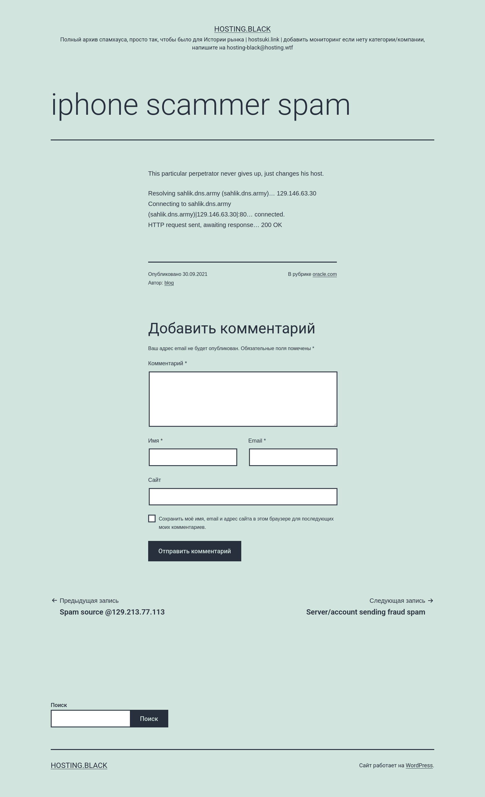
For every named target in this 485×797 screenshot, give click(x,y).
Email (257, 441)
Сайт (154, 480)
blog (169, 282)
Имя (155, 441)
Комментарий (167, 363)
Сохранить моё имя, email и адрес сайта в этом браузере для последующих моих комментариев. (246, 523)
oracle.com (325, 274)
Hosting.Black (242, 29)
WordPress (419, 765)
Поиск (59, 705)
